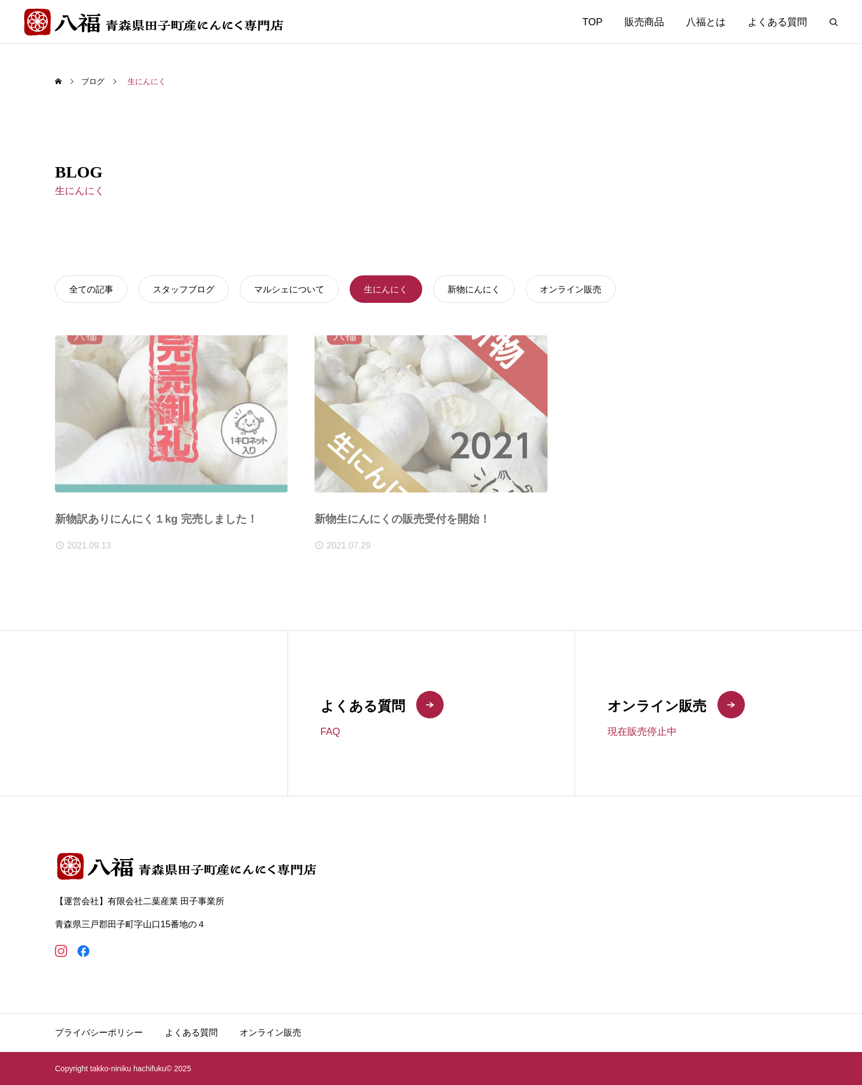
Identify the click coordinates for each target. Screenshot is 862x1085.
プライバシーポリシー (99, 1032)
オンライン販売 (270, 1032)
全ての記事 (91, 289)
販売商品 (644, 21)
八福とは (706, 21)
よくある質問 (777, 21)
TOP (592, 21)
